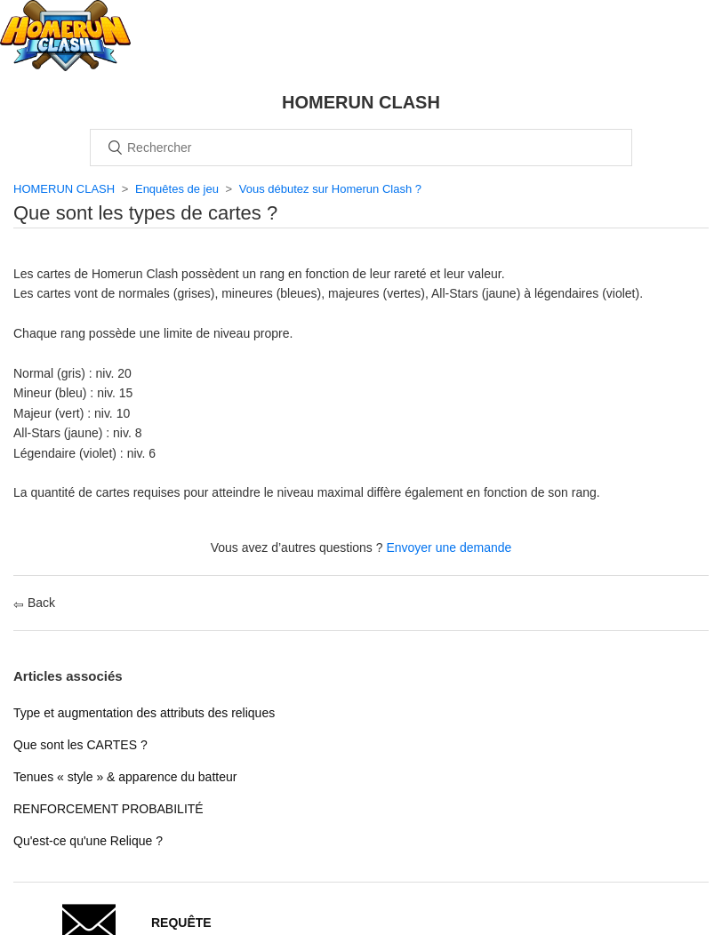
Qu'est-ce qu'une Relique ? (88, 841)
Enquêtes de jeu (177, 189)
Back (34, 602)
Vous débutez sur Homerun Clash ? (330, 189)
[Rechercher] (361, 147)
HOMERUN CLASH (64, 189)
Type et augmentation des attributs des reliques (144, 713)
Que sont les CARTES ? (80, 745)
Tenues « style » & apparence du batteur (125, 777)
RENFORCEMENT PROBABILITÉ (108, 809)
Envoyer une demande (448, 547)
